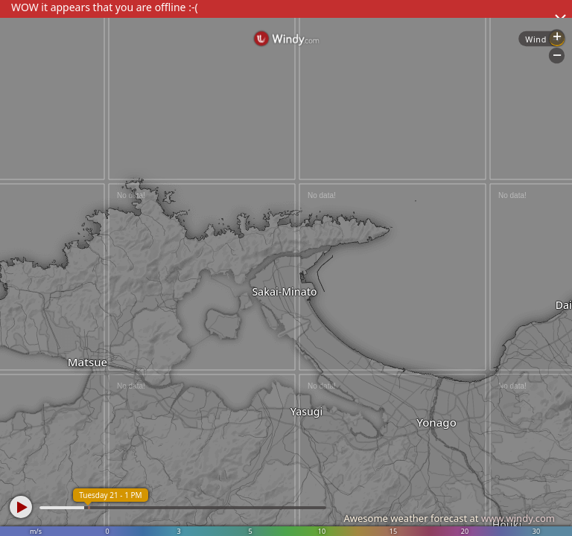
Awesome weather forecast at (449, 518)
